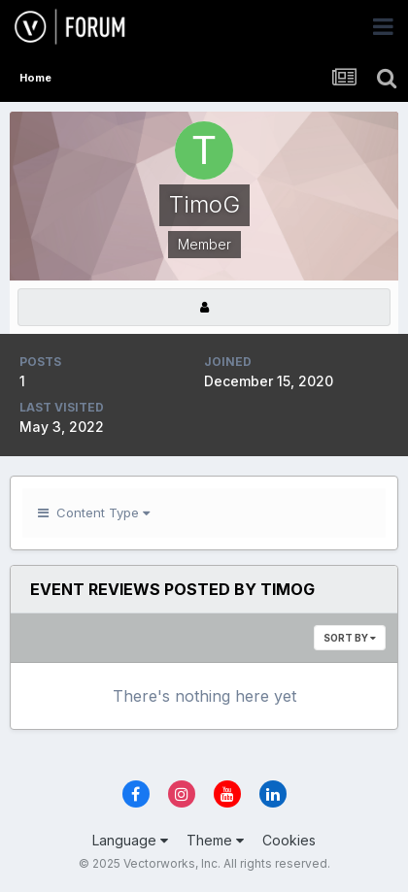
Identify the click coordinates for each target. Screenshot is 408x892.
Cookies (289, 840)
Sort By (349, 638)
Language (130, 840)
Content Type (94, 512)
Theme (215, 840)
